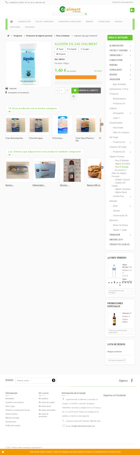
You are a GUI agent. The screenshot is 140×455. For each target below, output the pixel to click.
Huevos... (9, 185)
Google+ (85, 49)
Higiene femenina (122, 189)
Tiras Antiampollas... (15, 138)
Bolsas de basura (120, 225)
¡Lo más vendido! (116, 257)
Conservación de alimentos (118, 218)
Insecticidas (117, 127)
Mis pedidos (43, 418)
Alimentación (116, 45)
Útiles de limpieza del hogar (119, 135)
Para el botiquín (63, 36)
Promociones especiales (115, 305)
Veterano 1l (126, 313)
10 (120, 285)
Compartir (72, 49)
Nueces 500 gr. (94, 185)
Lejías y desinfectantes (116, 120)
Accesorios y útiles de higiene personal (119, 173)
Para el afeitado (121, 160)
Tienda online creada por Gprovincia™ (27, 447)
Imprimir (13, 88)
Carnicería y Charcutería (115, 57)
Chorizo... (64, 185)
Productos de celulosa (117, 106)
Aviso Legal (10, 432)
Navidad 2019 (116, 239)
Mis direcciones (45, 426)
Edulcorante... (39, 185)
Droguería (18, 36)
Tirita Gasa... (58, 138)
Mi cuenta (43, 413)
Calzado (116, 210)
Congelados (115, 69)
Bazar (115, 206)
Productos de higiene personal (39, 36)
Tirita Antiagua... (36, 138)
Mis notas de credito (47, 422)
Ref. (56, 59)
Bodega (113, 74)
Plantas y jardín (119, 230)
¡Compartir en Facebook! (18, 93)
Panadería (114, 234)
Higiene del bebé (122, 163)
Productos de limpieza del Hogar (118, 144)
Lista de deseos (116, 344)
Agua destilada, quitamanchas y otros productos (118, 89)
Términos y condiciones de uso (17, 436)
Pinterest (61, 54)
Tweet (59, 49)
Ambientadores (119, 98)
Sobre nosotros (11, 440)
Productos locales (119, 244)
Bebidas (113, 65)
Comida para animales (116, 198)
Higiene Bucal (120, 192)
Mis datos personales (47, 430)
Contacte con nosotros (122, 2)
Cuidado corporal (122, 179)
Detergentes (118, 113)
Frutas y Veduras (118, 50)
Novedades (9, 425)
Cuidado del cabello (118, 184)
